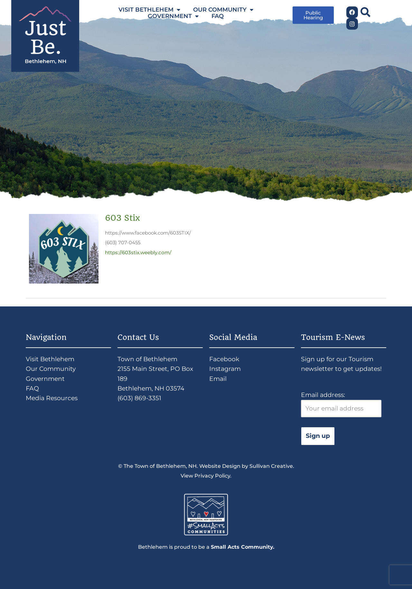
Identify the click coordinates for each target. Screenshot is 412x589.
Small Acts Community (242, 547)
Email (218, 378)
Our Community (51, 368)
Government (45, 378)
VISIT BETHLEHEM (149, 9)
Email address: (341, 404)
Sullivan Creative (271, 466)
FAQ (217, 16)
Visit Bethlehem (50, 359)
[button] (365, 12)
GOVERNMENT (173, 16)
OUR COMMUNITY (223, 9)
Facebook (224, 359)
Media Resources (52, 398)
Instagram (225, 368)
